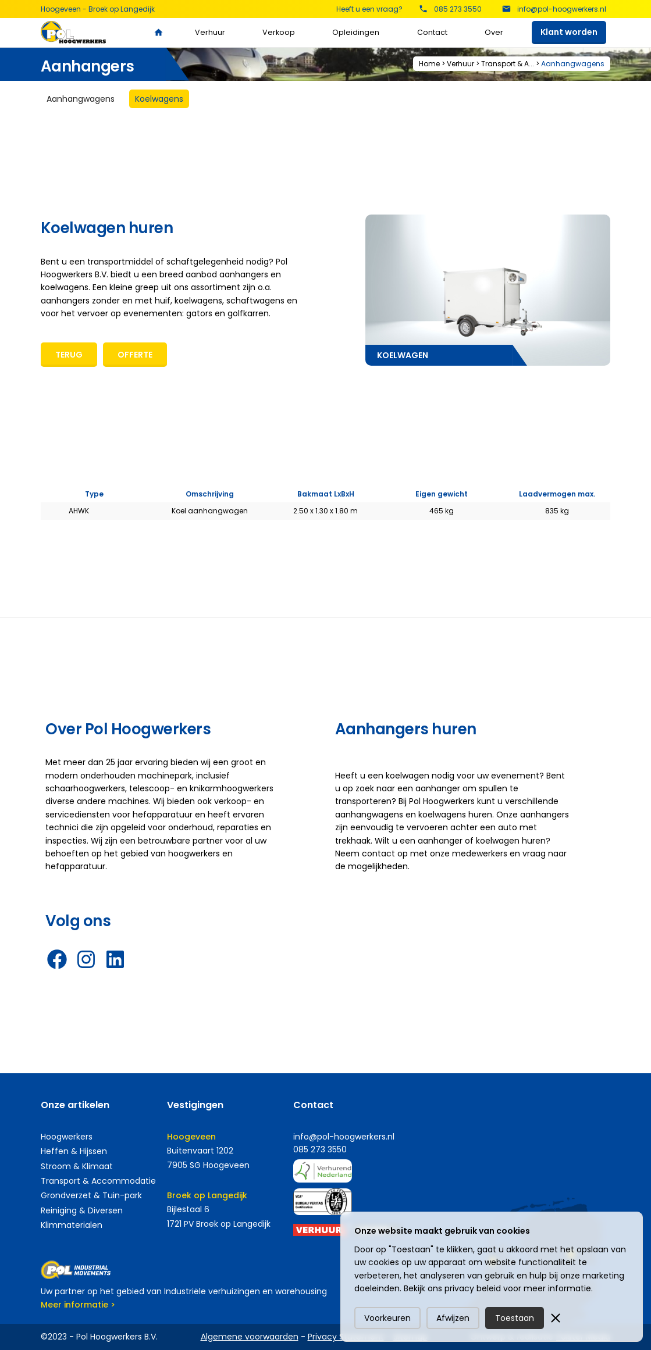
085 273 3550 (320, 1149)
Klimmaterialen (71, 1225)
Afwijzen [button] (452, 1318)
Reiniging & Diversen (82, 1210)
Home (429, 64)
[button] (555, 1318)
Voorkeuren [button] (387, 1318)
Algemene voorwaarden (249, 1336)
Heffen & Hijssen (74, 1151)
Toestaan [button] (514, 1318)
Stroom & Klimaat (77, 1166)
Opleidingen (355, 32)
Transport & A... (507, 64)
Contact (432, 32)
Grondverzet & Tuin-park (91, 1195)
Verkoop (278, 32)
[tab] (80, 99)
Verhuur (210, 32)
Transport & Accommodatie (98, 1181)
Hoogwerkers (67, 1136)
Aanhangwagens (572, 64)
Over (494, 32)
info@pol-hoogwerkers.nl (343, 1136)
